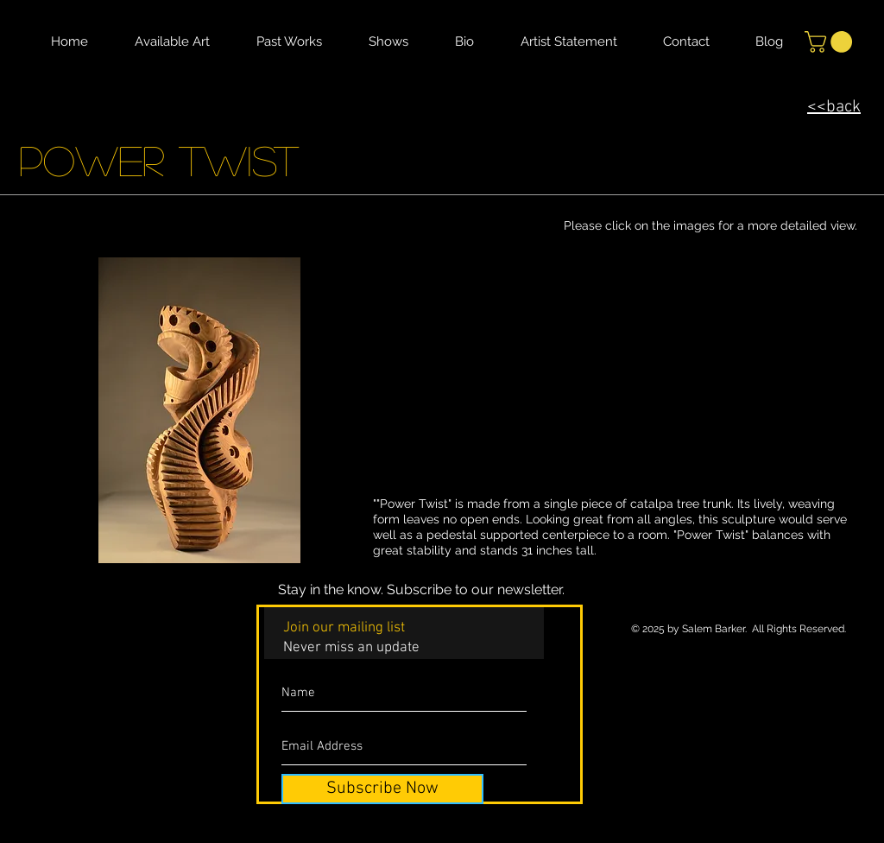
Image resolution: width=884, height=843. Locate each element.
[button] (831, 42)
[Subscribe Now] (382, 789)
